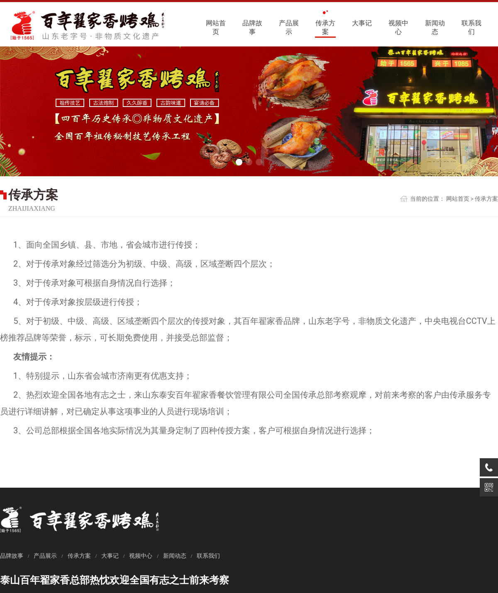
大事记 (362, 23)
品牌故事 (252, 27)
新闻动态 (435, 27)
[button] (239, 161)
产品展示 (289, 27)
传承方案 (325, 27)
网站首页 (216, 27)
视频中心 (398, 27)
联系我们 (471, 27)
